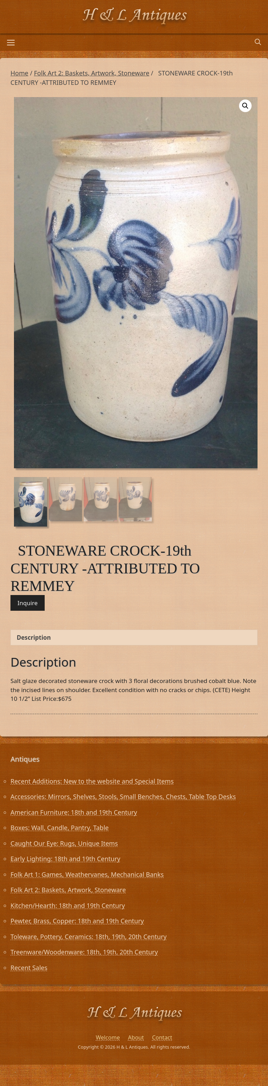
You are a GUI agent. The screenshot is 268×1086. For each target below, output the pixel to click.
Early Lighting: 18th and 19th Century (65, 858)
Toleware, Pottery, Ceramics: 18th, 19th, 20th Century (88, 936)
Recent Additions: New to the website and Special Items (92, 781)
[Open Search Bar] (258, 42)
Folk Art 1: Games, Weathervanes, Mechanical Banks (87, 874)
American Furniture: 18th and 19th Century (73, 812)
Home (19, 73)
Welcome (108, 1037)
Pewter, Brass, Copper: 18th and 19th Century (77, 921)
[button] (245, 106)
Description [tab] (34, 637)
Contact (162, 1037)
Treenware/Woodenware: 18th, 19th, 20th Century (84, 952)
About (136, 1037)
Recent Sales (28, 967)
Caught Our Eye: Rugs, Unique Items (64, 843)
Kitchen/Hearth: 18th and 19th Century (67, 905)
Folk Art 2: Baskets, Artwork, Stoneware (91, 73)
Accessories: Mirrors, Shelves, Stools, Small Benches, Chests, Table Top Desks (123, 796)
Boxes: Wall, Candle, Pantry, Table (59, 827)
